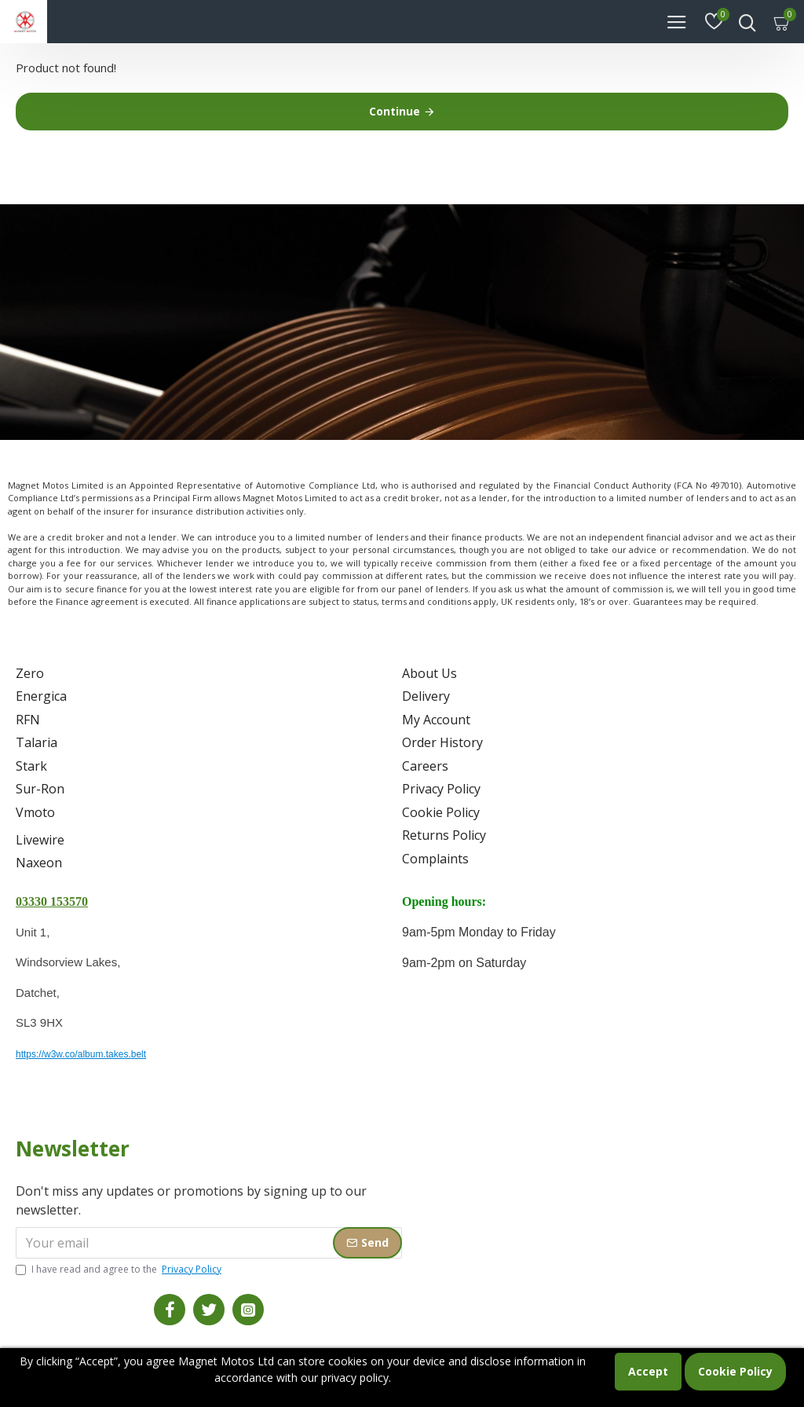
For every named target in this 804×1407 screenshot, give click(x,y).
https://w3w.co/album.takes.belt (81, 1054)
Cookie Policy (735, 1371)
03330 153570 (52, 901)
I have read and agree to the (120, 1269)
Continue (394, 111)
